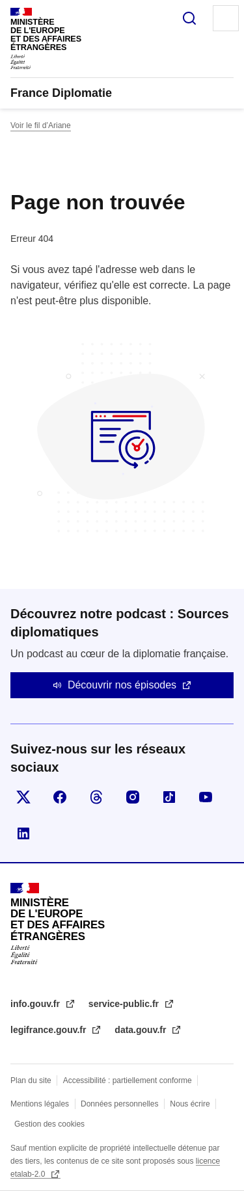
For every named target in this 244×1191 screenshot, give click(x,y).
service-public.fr (124, 1004)
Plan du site (30, 1080)
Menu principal (226, 18)
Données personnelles (119, 1103)
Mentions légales (39, 1103)
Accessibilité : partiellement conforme (127, 1080)
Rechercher (189, 18)
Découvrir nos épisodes (122, 684)
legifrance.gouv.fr (49, 1030)
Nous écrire (190, 1103)
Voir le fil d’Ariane (40, 125)
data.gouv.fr (142, 1030)
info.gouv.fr (36, 1004)
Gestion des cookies (49, 1124)
